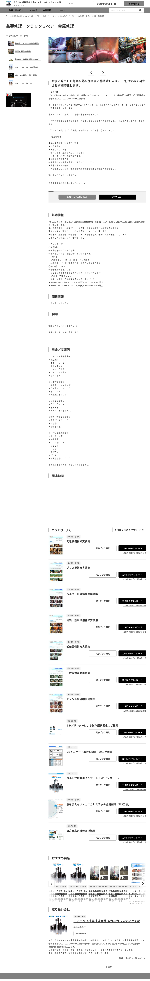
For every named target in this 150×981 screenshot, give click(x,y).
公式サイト (19, 5)
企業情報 (47, 10)
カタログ (33, 10)
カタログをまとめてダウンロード (129, 529)
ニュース (61, 10)
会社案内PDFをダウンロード (108, 3)
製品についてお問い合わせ (77, 197)
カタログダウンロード (132, 548)
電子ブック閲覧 (103, 548)
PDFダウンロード (117, 197)
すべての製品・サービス (17, 36)
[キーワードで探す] (140, 10)
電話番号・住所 (81, 933)
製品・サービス (16, 10)
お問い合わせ (134, 3)
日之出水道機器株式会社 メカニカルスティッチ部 (107, 921)
